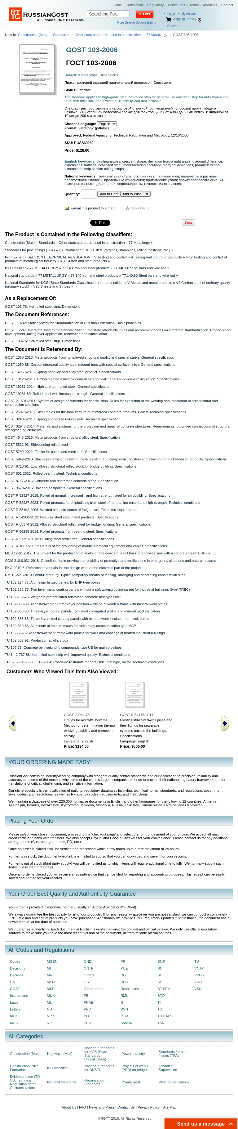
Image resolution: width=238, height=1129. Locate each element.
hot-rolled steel (109, 165)
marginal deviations (178, 165)
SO (159, 975)
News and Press (102, 1107)
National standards (19, 275)
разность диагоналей (98, 184)
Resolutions (130, 989)
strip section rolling (98, 169)
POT (87, 1016)
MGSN (52, 961)
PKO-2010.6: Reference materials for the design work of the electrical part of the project (73, 568)
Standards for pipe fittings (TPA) (30, 250)
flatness (90, 165)
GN (12, 982)
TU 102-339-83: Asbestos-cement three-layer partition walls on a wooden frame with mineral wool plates (86, 604)
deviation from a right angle (169, 161)
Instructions (19, 995)
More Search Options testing (136, 22)
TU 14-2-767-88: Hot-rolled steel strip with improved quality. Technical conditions (67, 654)
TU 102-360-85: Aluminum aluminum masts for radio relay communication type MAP (70, 626)
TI (159, 1002)
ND (49, 1009)
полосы (96, 180)
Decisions (17, 968)
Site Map (169, 1107)
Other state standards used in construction (108, 35)
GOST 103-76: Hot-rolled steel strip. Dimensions (42, 306)
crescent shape (134, 161)
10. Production (70, 250)
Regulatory (155, 5)
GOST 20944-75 (77, 715)
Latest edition (113, 282)
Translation (134, 5)
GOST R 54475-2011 (136, 715)
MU (49, 1002)
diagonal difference (207, 161)
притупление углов (161, 180)
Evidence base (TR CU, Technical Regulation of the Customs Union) (25, 1082)
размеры (71, 184)
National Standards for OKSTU (99, 1068)
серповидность (129, 184)
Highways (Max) (59, 1053)
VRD (198, 982)
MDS (14, 1023)
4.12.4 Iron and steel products (83, 261)
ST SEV (163, 989)
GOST (15, 989)
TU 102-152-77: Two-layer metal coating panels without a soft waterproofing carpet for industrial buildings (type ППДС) (97, 589)
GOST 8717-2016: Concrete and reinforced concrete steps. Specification (61, 481)
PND (87, 1009)
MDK (14, 1016)
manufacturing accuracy (142, 165)
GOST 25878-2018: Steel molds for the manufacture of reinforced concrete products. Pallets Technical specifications (95, 412)
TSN (161, 1023)
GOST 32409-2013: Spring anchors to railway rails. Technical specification (63, 419)
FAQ (82, 1107)
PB (86, 995)
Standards (61, 35)
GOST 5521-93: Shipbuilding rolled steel (36, 444)
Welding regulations (174, 1082)
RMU (125, 995)
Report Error (140, 208)
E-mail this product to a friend (94, 208)
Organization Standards (94, 1082)
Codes (15, 961)
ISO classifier (15, 268)
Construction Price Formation (24, 1068)
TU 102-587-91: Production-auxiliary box (36, 640)
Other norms (93, 989)
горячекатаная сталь (114, 176)
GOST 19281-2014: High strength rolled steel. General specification (57, 386)
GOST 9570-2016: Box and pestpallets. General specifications (53, 488)
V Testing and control (110, 257)
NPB (50, 1016)
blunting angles (108, 161)
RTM (124, 1016)
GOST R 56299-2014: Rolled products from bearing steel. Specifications (61, 531)
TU (196, 961)
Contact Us (126, 1107)
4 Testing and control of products (156, 257)
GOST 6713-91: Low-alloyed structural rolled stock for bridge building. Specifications (70, 466)
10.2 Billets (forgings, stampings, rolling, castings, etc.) (127, 250)
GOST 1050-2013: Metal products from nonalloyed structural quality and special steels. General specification (89, 357)
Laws (14, 1002)
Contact (227, 5)
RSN (124, 1009)
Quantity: (72, 194)
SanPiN (127, 1023)
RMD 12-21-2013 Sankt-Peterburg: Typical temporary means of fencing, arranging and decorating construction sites (95, 575)
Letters (15, 1009)
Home (117, 5)
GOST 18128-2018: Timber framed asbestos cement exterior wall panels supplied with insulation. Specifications (92, 379)
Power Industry (133, 1053)
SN (159, 968)
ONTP (89, 968)
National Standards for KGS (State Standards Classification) (52, 282)
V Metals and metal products (149, 282)
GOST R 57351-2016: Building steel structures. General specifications (59, 539)
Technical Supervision (168, 1068)
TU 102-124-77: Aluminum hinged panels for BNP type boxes (52, 582)
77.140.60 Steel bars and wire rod (139, 268)
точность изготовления (162, 184)
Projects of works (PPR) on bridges (134, 1068)
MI (49, 968)
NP (49, 1023)
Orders (89, 975)
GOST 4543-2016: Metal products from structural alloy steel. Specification (62, 437)
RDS (124, 982)
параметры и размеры (199, 176)
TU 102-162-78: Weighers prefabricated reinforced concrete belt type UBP (63, 597)
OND (87, 961)
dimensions (73, 165)
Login (171, 14)
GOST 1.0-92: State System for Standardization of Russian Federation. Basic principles (73, 323)
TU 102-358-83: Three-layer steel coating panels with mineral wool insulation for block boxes (77, 619)
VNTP (199, 968)
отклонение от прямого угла (156, 176)
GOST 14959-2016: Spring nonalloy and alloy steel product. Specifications (63, 372)
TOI (160, 1009)
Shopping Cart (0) (184, 19)
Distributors (176, 5)
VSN (197, 989)
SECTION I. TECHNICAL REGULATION (59, 257)
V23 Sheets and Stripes (51, 286)
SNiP (161, 961)
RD (123, 975)
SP (159, 982)
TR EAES (165, 1016)
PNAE (88, 1002)
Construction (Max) (33, 35)
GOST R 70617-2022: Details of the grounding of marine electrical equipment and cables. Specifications (86, 546)
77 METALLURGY (44, 268)
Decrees (16, 975)
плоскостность (76, 180)
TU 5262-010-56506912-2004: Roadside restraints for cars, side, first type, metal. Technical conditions (84, 662)
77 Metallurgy (156, 35)
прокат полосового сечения (201, 180)
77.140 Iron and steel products (85, 268)
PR (123, 961)
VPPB (199, 975)
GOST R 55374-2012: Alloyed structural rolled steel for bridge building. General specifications (78, 524)
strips (119, 169)
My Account (189, 14)
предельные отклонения (124, 180)
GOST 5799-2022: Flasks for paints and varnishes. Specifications (56, 452)
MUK (51, 995)
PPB (87, 1023)
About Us (210, 5)
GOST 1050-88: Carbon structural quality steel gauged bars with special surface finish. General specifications (90, 364)
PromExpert (14, 257)
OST (87, 982)
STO (161, 995)
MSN (51, 982)
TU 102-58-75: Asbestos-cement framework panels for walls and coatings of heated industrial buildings (85, 633)
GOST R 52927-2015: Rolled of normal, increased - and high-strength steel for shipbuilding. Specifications (87, 495)
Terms (194, 5)
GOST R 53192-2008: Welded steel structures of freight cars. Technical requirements (71, 510)
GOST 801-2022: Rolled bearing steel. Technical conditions (51, 473)
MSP (51, 989)
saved (172, 26)
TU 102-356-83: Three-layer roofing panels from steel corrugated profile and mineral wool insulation (82, 611)
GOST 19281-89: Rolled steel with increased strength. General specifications (65, 394)
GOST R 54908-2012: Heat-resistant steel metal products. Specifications (61, 517)
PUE (124, 968)
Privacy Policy (149, 1107)
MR (49, 975)
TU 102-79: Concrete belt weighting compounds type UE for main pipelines (63, 647)
